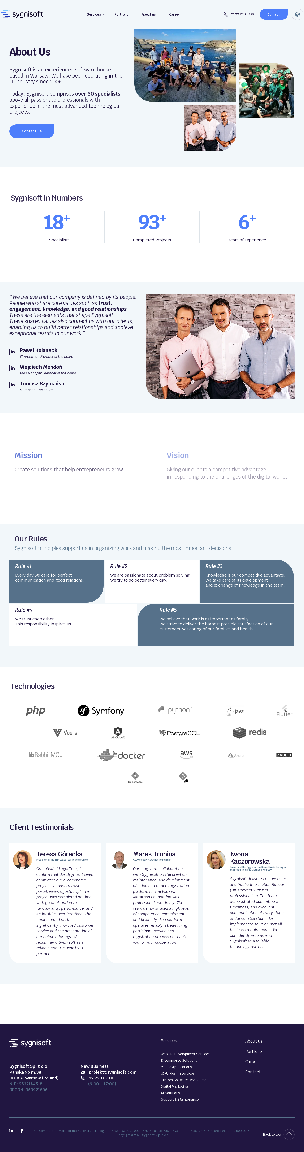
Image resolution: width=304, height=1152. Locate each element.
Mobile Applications (176, 1067)
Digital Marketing (174, 1086)
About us (149, 14)
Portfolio (121, 14)
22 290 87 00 (239, 14)
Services (94, 14)
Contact (274, 14)
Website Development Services (185, 1054)
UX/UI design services (178, 1073)
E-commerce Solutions (179, 1060)
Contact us (32, 131)
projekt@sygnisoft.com (112, 1072)
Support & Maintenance (180, 1099)
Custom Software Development (185, 1080)
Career (174, 14)
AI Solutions (170, 1093)
